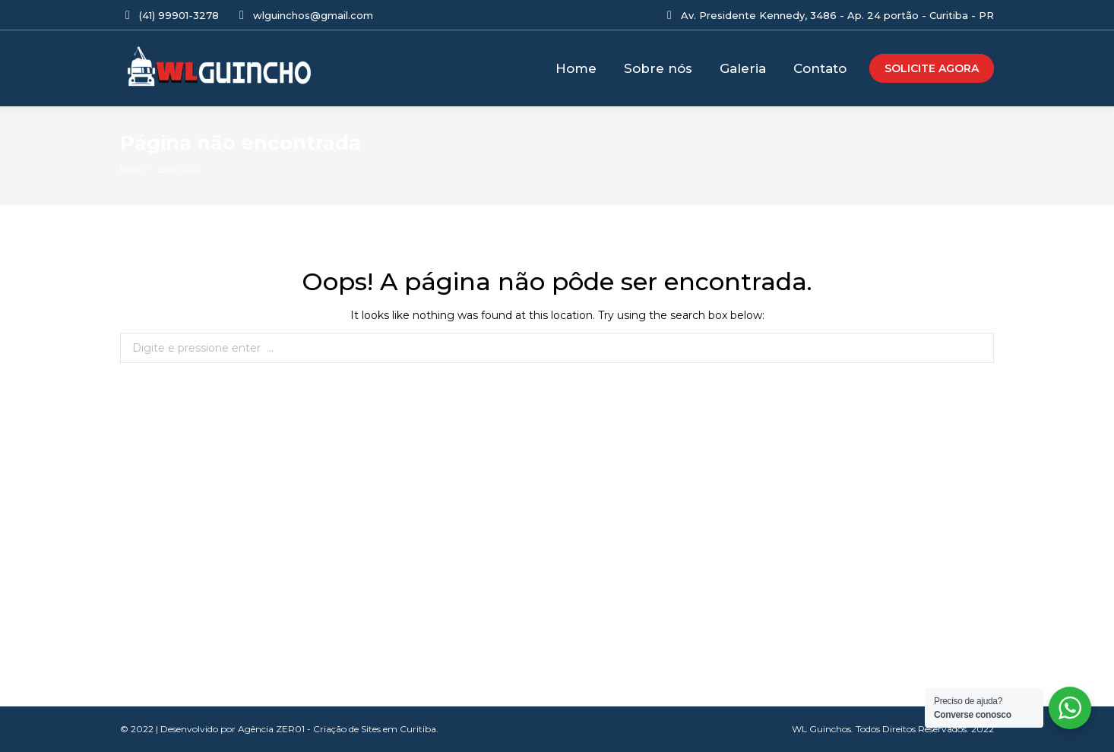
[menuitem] (576, 68)
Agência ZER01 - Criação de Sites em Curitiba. (338, 729)
